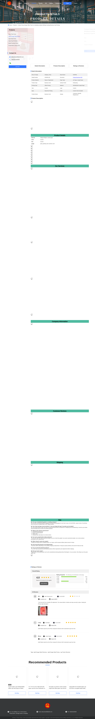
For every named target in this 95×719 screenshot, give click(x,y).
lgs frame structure (65, 652)
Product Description (59, 66)
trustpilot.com (43, 599)
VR (46, 3)
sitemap (13, 717)
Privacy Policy (19, 717)
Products (34, 3)
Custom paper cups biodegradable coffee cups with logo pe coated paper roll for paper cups (16, 687)
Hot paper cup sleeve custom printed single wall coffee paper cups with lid (57, 687)
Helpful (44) (53, 625)
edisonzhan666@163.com (17, 57)
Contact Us (58, 3)
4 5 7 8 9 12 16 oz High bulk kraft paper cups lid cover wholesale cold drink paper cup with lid (37, 687)
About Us (26, 3)
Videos (51, 3)
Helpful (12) (53, 639)
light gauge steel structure (40, 652)
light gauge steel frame (54, 652)
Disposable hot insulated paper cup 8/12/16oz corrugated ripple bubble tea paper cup (77, 687)
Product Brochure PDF (77, 77)
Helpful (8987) (54, 599)
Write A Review (44, 583)
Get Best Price (66, 51)
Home (20, 3)
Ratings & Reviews (78, 66)
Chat (67, 3)
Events (40, 3)
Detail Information (40, 66)
